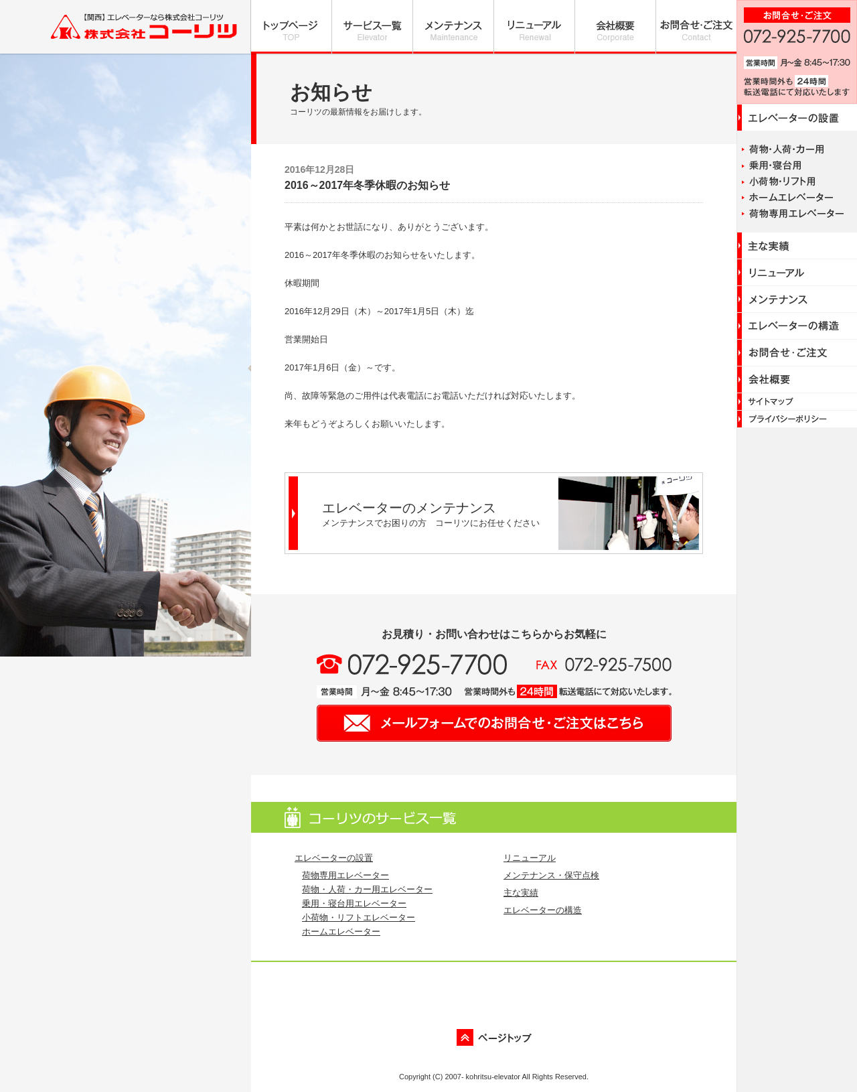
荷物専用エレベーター (345, 875)
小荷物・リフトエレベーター (358, 917)
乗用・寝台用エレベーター (354, 903)
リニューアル (529, 858)
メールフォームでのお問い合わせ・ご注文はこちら (494, 723)
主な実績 (520, 893)
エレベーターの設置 (334, 858)
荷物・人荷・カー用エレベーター (367, 889)
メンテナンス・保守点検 (551, 875)
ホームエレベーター (341, 932)
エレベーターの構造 (542, 910)
